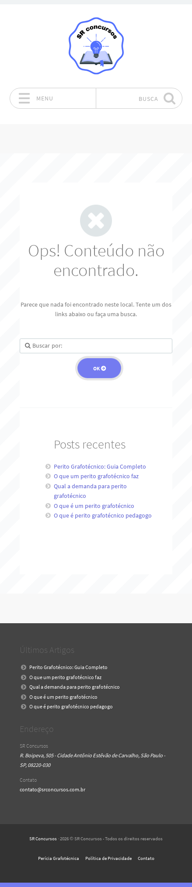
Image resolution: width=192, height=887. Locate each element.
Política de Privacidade (108, 858)
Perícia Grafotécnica (58, 858)
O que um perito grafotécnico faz (96, 476)
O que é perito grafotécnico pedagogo (103, 515)
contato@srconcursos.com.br (52, 789)
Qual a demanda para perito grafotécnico (74, 686)
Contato (146, 858)
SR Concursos (43, 838)
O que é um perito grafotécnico (94, 506)
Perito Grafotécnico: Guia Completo (100, 466)
